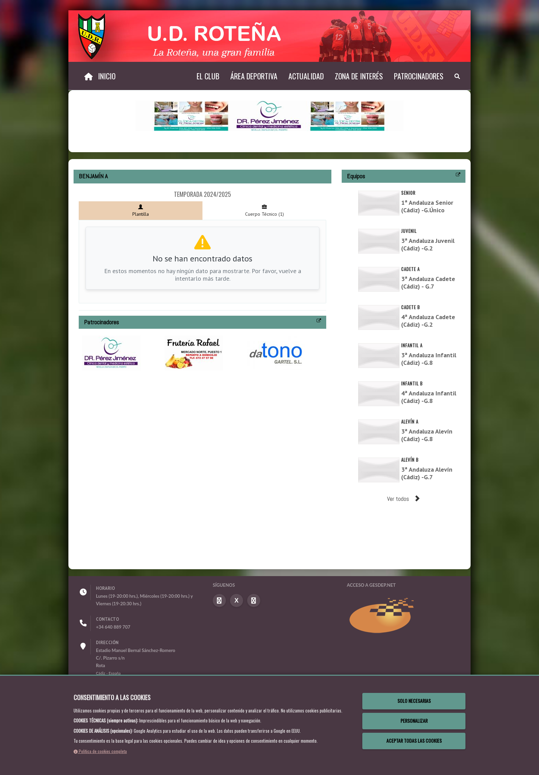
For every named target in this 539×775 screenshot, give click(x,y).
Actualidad (306, 75)
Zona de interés (359, 75)
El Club (208, 75)
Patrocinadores (418, 75)
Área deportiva (253, 75)
